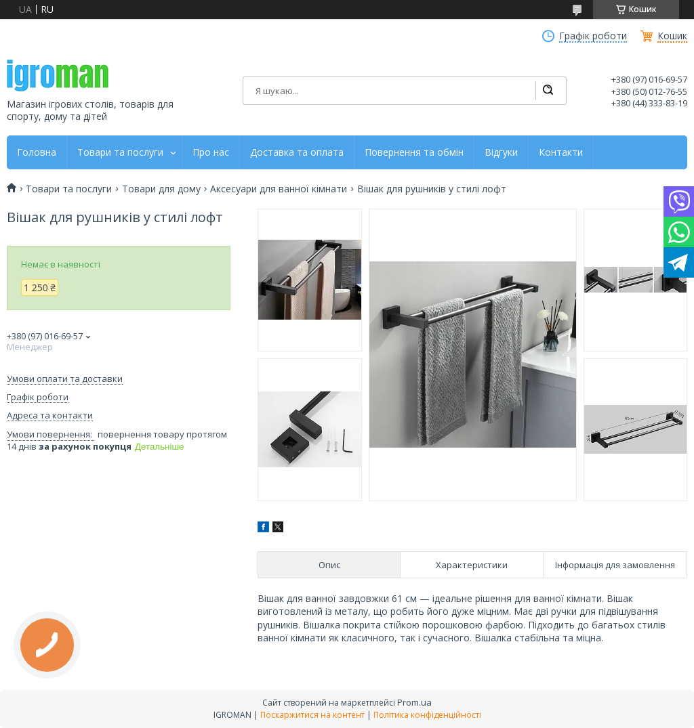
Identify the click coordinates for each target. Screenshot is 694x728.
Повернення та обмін (414, 152)
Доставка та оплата (297, 152)
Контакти (561, 152)
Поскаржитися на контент (312, 715)
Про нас (210, 152)
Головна (36, 152)
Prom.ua (414, 702)
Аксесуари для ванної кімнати (278, 189)
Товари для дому (161, 189)
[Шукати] (547, 90)
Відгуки (501, 152)
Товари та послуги (120, 152)
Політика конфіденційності (427, 715)
